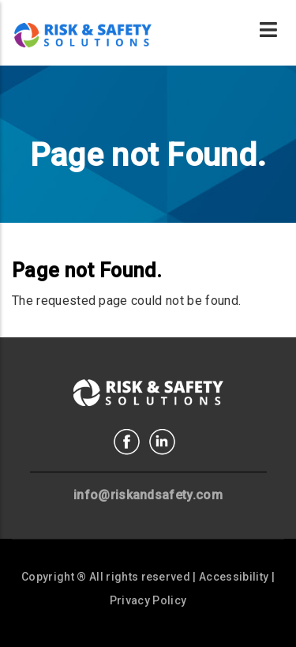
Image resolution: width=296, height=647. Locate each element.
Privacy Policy (148, 600)
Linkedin (162, 442)
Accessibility (233, 576)
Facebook (127, 442)
